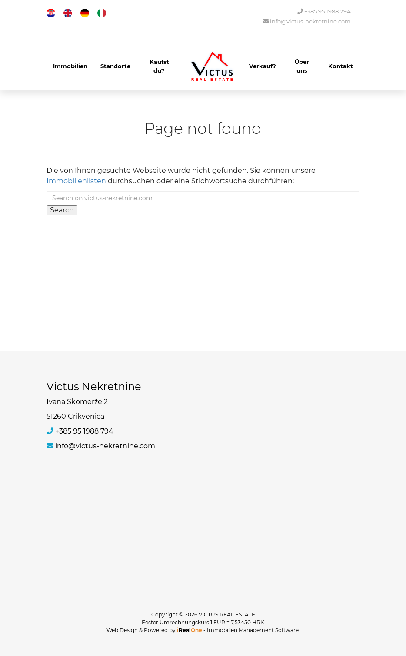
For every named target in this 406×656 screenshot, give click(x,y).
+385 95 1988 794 (324, 11)
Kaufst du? (159, 66)
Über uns (302, 66)
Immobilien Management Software (253, 630)
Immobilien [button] (70, 66)
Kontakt (340, 66)
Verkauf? (262, 66)
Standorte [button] (115, 66)
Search (62, 210)
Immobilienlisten (76, 181)
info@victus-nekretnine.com (307, 21)
